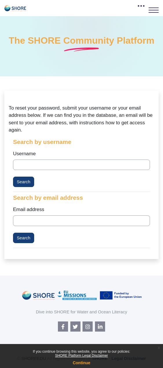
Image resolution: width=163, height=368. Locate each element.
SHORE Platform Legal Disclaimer (81, 356)
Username (24, 153)
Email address (28, 209)
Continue (81, 362)
